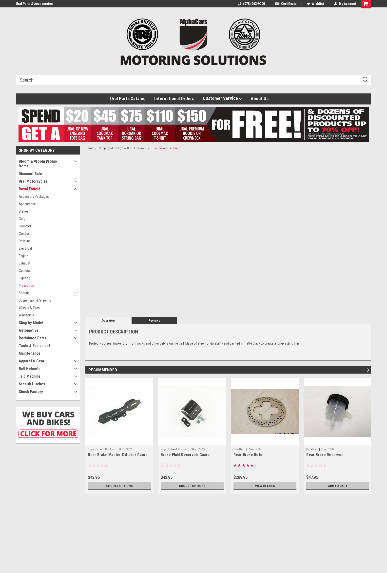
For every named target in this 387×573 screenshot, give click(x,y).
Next (369, 370)
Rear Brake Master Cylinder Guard (117, 454)
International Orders (174, 98)
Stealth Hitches (32, 384)
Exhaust (24, 263)
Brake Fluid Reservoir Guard (185, 454)
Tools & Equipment (34, 345)
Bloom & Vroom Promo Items (38, 163)
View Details (265, 486)
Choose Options (119, 486)
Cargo (23, 219)
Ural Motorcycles (33, 181)
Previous (364, 370)
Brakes (24, 211)
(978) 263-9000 (251, 4)
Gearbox (25, 270)
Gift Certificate (286, 4)
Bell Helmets (29, 368)
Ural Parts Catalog (128, 98)
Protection (26, 285)
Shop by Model (31, 322)
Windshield (26, 315)
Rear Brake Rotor (248, 454)
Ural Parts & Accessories (34, 4)
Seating (24, 293)
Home (89, 148)
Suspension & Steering (35, 300)
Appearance (27, 204)
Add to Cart (338, 486)
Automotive (29, 330)
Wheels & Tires (29, 308)
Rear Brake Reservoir (325, 454)
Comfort (25, 226)
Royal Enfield (29, 189)
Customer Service (222, 98)
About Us (260, 98)
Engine (23, 256)
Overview (108, 320)
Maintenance (29, 353)
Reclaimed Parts (32, 338)
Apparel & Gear (31, 361)
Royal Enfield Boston (101, 449)
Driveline (25, 241)
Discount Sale (30, 173)
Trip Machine (29, 376)
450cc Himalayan (135, 148)
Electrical (25, 248)
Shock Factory (31, 391)
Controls (25, 233)
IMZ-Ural (238, 449)
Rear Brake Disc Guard (166, 148)
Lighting (24, 278)
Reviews (154, 320)
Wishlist (315, 4)
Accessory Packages (34, 196)
